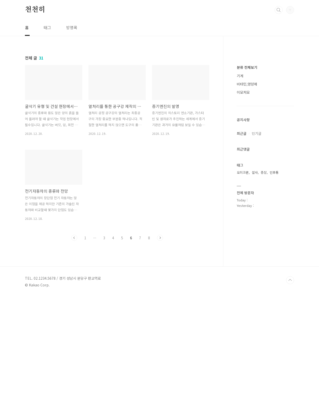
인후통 (274, 322)
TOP (290, 402)
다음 (160, 238)
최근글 (241, 282)
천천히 (35, 9)
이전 (74, 238)
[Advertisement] (265, 134)
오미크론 (243, 322)
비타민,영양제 (247, 233)
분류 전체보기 (247, 216)
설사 (255, 322)
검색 (278, 10)
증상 (264, 322)
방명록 (71, 27)
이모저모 (243, 241)
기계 (240, 225)
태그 (47, 27)
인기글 (256, 282)
